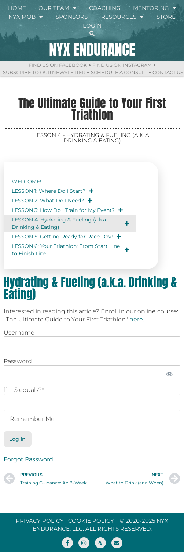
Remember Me (29, 419)
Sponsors (72, 16)
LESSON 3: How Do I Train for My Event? (67, 210)
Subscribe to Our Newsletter (44, 72)
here (136, 319)
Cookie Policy (91, 520)
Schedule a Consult (119, 72)
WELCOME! (26, 181)
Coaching (105, 7)
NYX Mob (25, 16)
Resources (122, 16)
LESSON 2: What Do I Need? (52, 200)
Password (18, 361)
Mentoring (154, 8)
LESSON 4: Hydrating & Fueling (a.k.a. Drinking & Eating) (70, 223)
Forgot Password (28, 459)
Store (166, 16)
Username (19, 332)
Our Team (57, 8)
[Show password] (169, 373)
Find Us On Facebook (58, 65)
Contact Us (167, 72)
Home (17, 7)
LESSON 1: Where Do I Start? (52, 191)
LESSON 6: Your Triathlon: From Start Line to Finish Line (70, 250)
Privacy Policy (40, 520)
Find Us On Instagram (122, 65)
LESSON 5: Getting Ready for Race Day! (66, 236)
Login (92, 25)
